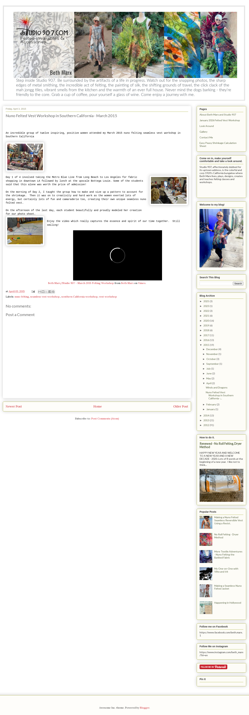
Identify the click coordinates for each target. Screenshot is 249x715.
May (208, 378)
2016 (206, 340)
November (212, 353)
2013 (206, 420)
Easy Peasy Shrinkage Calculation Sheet (218, 144)
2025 (206, 301)
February (211, 404)
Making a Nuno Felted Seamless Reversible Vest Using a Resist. (228, 520)
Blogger (144, 707)
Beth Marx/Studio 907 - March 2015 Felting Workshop (81, 283)
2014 (206, 415)
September (212, 363)
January (210, 409)
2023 (206, 305)
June (209, 373)
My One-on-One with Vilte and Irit (226, 570)
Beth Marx (127, 283)
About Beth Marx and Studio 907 (218, 114)
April (209, 383)
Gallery (203, 131)
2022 (206, 310)
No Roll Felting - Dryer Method (226, 536)
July (208, 368)
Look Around (207, 125)
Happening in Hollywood (227, 602)
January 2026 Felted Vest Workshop (220, 120)
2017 (206, 335)
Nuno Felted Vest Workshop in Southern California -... (220, 395)
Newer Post (14, 406)
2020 (206, 320)
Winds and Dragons (216, 387)
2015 (206, 344)
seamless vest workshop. (45, 296)
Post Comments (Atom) (105, 418)
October (211, 358)
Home (97, 406)
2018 (206, 330)
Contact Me (206, 137)
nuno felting (22, 296)
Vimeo (141, 283)
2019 (206, 325)
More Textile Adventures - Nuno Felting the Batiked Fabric (228, 554)
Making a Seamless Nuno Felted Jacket (228, 587)
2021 (206, 315)
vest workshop (108, 296)
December (212, 349)
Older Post (180, 406)
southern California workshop (79, 296)
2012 (206, 425)
